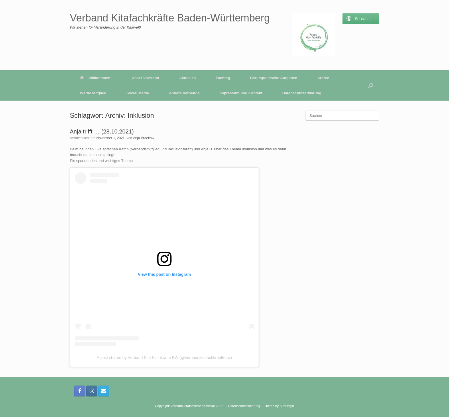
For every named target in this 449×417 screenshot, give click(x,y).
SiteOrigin (287, 406)
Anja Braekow (143, 138)
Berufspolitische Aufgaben (273, 78)
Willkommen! (96, 78)
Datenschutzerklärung (302, 93)
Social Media (137, 93)
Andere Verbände (184, 93)
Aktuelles (187, 78)
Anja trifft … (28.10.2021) (102, 131)
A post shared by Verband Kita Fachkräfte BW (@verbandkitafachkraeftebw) (164, 357)
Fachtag (223, 78)
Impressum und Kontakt (241, 93)
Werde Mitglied (93, 93)
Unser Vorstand (145, 78)
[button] (370, 85)
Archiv (323, 78)
